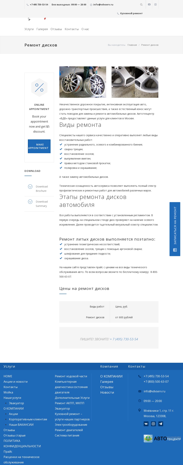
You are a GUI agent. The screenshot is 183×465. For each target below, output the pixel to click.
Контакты (72, 29)
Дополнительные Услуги (72, 398)
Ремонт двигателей (69, 430)
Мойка (8, 392)
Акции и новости (16, 382)
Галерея (42, 29)
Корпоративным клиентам (28, 419)
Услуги (29, 29)
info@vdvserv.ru (154, 391)
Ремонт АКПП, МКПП (69, 403)
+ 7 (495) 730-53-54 (124, 339)
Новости (107, 392)
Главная (132, 44)
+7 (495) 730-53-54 (156, 376)
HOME (8, 376)
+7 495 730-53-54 (39, 4)
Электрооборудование (71, 425)
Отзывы (56, 29)
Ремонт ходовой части (71, 376)
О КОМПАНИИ (14, 408)
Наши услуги (12, 398)
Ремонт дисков (150, 44)
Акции (13, 414)
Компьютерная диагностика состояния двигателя (71, 387)
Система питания (67, 435)
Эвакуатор (16, 403)
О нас (85, 29)
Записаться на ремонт (175, 229)
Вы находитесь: (117, 44)
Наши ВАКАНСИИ (21, 425)
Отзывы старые (15, 435)
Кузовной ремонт (131, 13)
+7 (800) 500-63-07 (156, 382)
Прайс (8, 452)
